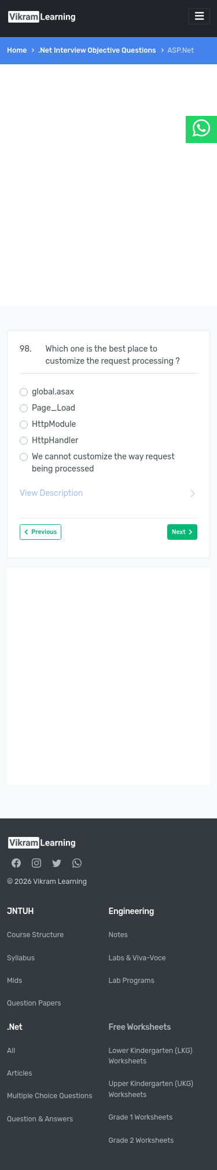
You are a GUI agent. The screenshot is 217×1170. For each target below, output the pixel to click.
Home (17, 50)
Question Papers (34, 1003)
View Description (108, 493)
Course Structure (35, 935)
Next (182, 532)
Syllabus (21, 958)
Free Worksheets (140, 1027)
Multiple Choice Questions (49, 1096)
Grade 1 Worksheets (141, 1117)
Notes (118, 935)
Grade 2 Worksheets (141, 1140)
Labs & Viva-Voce (137, 958)
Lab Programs (132, 981)
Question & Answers (40, 1119)
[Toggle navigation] (199, 16)
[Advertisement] (108, 185)
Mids (14, 981)
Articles (19, 1073)
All (11, 1051)
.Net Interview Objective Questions (97, 50)
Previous (40, 532)
